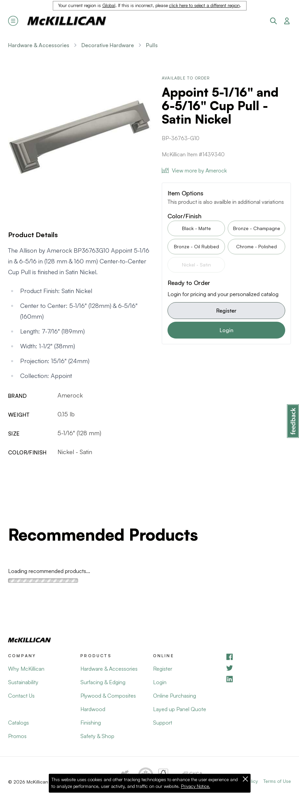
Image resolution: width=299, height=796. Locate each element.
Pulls (152, 45)
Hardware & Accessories (38, 45)
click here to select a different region (204, 5)
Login (226, 330)
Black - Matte (196, 228)
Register (226, 310)
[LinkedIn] (258, 679)
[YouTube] (258, 668)
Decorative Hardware (107, 45)
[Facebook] (258, 656)
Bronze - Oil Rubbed (196, 246)
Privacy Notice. (195, 786)
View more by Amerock (194, 170)
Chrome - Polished (256, 246)
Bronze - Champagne (256, 228)
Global (108, 5)
